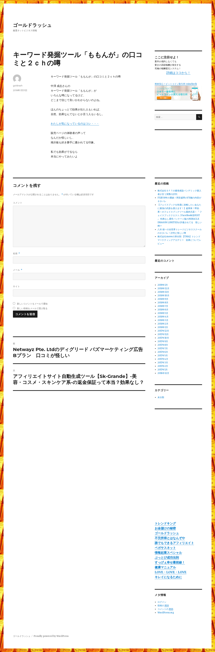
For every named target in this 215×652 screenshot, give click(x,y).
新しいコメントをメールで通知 (32, 303)
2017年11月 (163, 334)
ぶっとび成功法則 (167, 557)
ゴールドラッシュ (32, 25)
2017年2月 (163, 366)
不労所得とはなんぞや (170, 538)
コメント (17, 202)
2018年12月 (163, 288)
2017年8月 (163, 344)
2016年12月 (163, 373)
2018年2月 (163, 323)
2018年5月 (163, 313)
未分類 (161, 397)
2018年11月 (163, 292)
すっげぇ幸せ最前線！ (170, 562)
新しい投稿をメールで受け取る (32, 308)
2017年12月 (163, 330)
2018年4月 (163, 316)
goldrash (18, 85)
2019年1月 (163, 284)
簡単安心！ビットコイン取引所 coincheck (176, 84)
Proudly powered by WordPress (51, 636)
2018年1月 (163, 327)
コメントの (165, 609)
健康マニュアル (165, 567)
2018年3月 (163, 320)
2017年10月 (163, 337)
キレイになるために (168, 577)
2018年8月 (163, 302)
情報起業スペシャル (168, 553)
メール (17, 270)
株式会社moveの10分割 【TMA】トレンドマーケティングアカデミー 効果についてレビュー (179, 240)
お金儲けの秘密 (165, 528)
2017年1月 (163, 369)
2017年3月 (163, 362)
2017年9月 (163, 341)
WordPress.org (166, 612)
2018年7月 (163, 306)
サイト (16, 286)
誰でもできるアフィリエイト (174, 543)
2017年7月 (163, 348)
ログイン (162, 602)
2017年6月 (163, 352)
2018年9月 (163, 299)
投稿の (163, 605)
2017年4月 (163, 359)
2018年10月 (163, 295)
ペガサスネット (165, 548)
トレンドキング (165, 523)
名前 (16, 253)
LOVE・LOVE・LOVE (170, 572)
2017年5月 (163, 355)
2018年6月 (163, 309)
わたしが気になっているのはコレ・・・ (75, 123)
